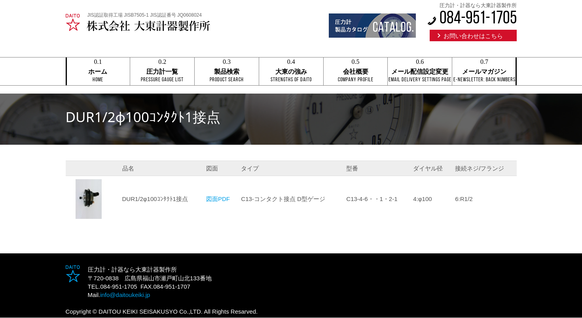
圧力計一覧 (162, 71)
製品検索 (227, 71)
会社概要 (356, 71)
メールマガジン (484, 71)
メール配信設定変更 (420, 71)
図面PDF (218, 198)
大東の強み (291, 71)
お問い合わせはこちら (473, 36)
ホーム (98, 71)
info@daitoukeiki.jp (125, 294)
